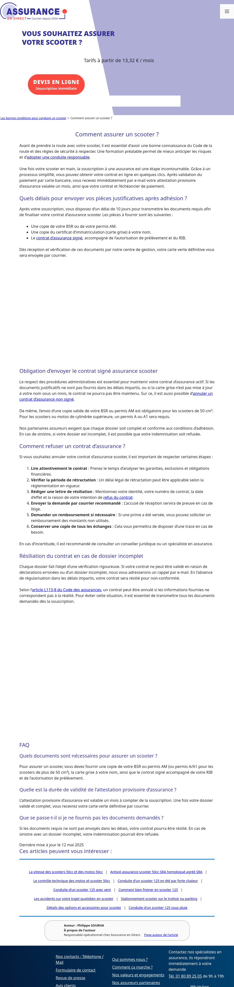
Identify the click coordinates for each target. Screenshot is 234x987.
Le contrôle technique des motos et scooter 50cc (71, 880)
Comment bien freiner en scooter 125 (148, 889)
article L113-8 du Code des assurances (66, 589)
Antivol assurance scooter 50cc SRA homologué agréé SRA (156, 871)
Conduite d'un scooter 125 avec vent (82, 889)
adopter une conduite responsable (58, 157)
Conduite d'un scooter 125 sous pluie (158, 907)
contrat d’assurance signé (59, 238)
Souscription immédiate (56, 85)
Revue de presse (70, 977)
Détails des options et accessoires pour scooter (84, 907)
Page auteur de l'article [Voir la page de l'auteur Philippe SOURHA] (161, 935)
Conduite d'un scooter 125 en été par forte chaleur (158, 880)
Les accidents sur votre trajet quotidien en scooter (73, 898)
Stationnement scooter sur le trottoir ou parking (159, 898)
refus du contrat (117, 497)
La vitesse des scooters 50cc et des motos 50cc (66, 871)
